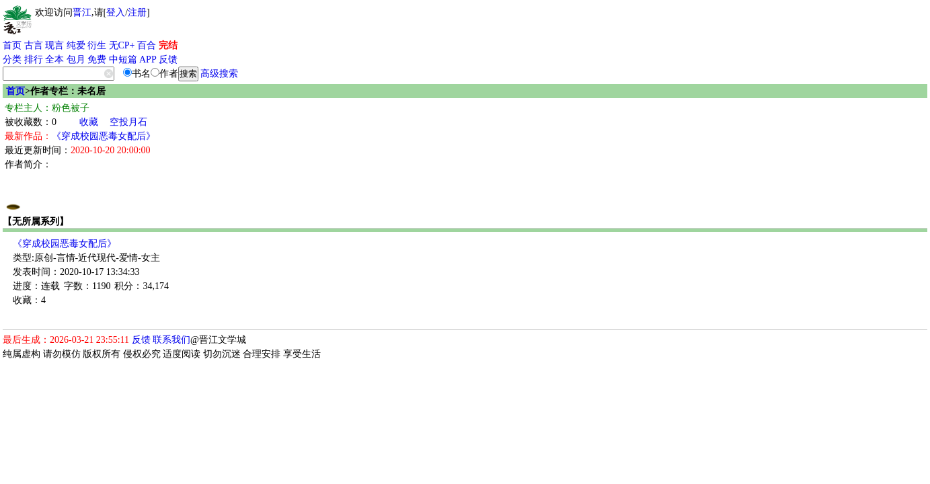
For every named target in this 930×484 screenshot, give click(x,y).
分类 (12, 59)
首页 (12, 45)
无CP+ (122, 45)
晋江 (82, 12)
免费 (96, 59)
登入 (115, 12)
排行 (33, 59)
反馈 (168, 59)
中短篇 (123, 59)
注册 (137, 12)
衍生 (96, 45)
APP (148, 59)
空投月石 (128, 122)
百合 (146, 45)
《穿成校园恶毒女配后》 (103, 136)
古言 (33, 45)
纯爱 (76, 45)
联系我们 (171, 340)
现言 (54, 45)
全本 (54, 59)
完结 (168, 45)
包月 (76, 59)
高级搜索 (219, 74)
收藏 (88, 122)
